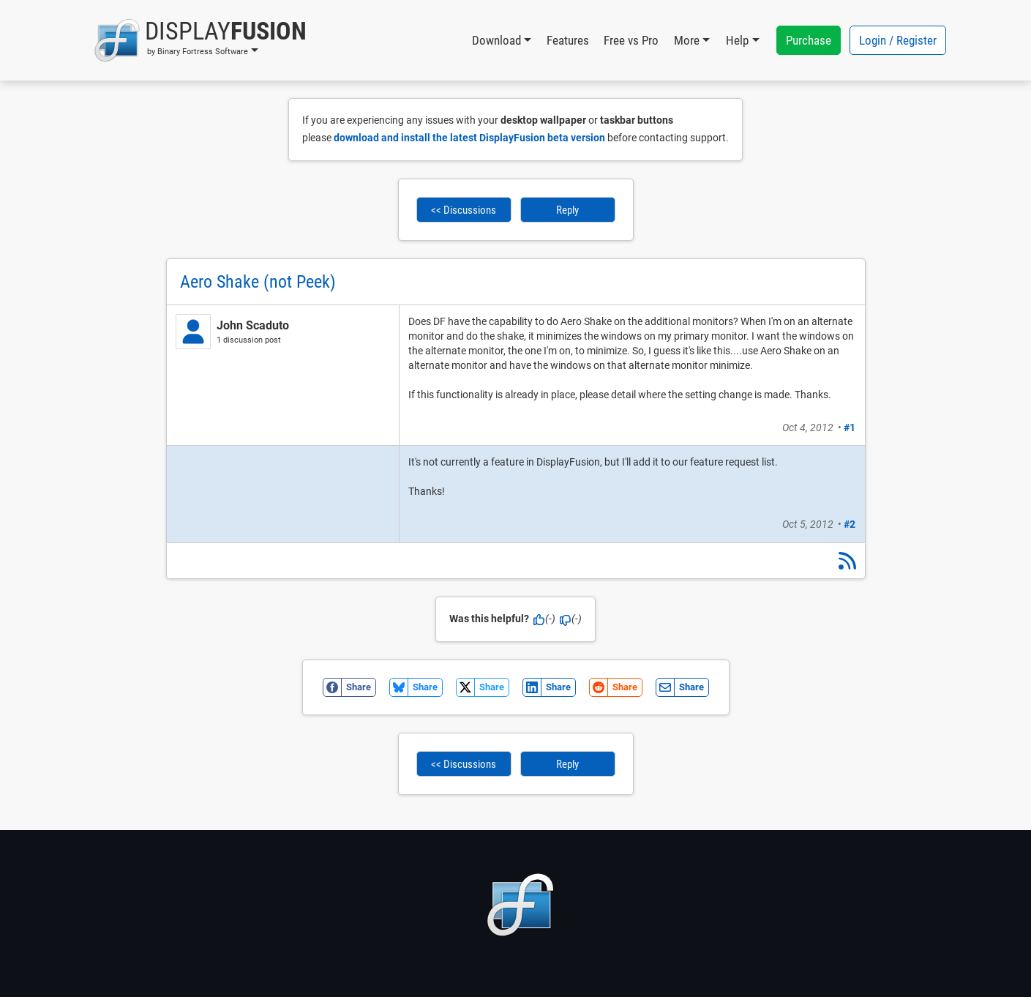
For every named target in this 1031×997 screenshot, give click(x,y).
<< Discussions (463, 210)
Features (568, 40)
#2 (849, 524)
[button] (200, 40)
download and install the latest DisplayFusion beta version (469, 137)
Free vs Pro (631, 40)
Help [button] (737, 40)
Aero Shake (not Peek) (258, 282)
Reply (567, 210)
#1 (849, 427)
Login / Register (898, 40)
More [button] (687, 40)
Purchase (808, 40)
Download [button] (496, 40)
